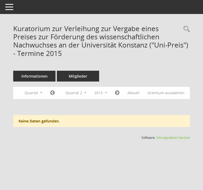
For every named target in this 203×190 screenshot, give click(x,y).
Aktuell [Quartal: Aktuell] (141, 92)
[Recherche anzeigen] (185, 29)
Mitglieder (85, 76)
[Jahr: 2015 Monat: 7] (124, 93)
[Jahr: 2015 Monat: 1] (60, 93)
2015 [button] (108, 92)
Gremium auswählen (44, 102)
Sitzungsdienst (173, 147)
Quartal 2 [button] (83, 92)
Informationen (42, 76)
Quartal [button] (41, 92)
